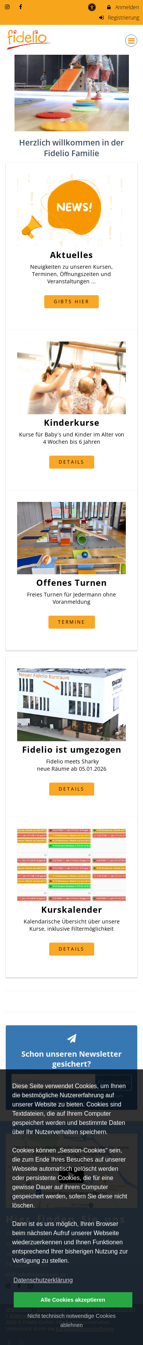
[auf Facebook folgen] (22, 6)
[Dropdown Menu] (131, 40)
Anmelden (123, 7)
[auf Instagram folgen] (8, 6)
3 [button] (81, 120)
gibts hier (71, 301)
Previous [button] (15, 93)
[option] (71, 93)
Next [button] (127, 93)
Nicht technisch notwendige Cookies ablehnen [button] (71, 1320)
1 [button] (63, 120)
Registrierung (119, 17)
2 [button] (72, 120)
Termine (71, 622)
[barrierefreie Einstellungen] (92, 7)
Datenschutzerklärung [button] (43, 1280)
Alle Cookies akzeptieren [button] (72, 1300)
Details (72, 462)
